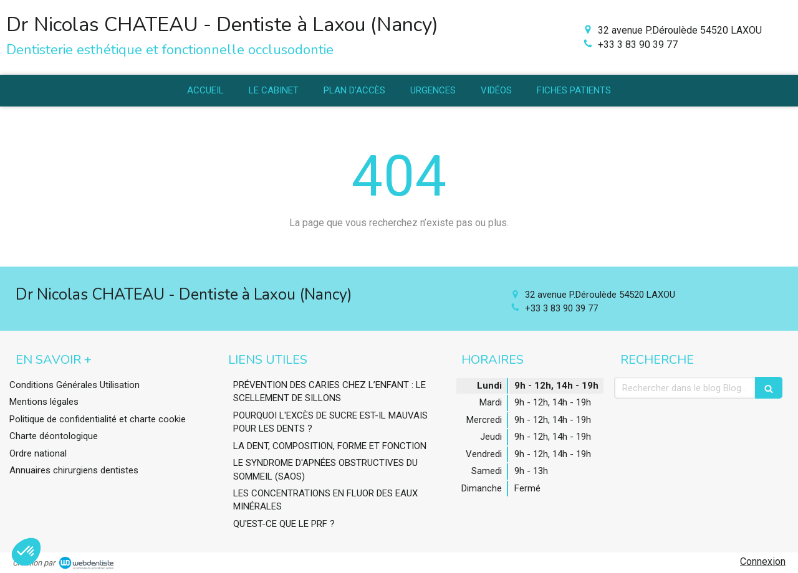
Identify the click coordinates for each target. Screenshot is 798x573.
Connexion (763, 561)
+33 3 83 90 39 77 (638, 44)
